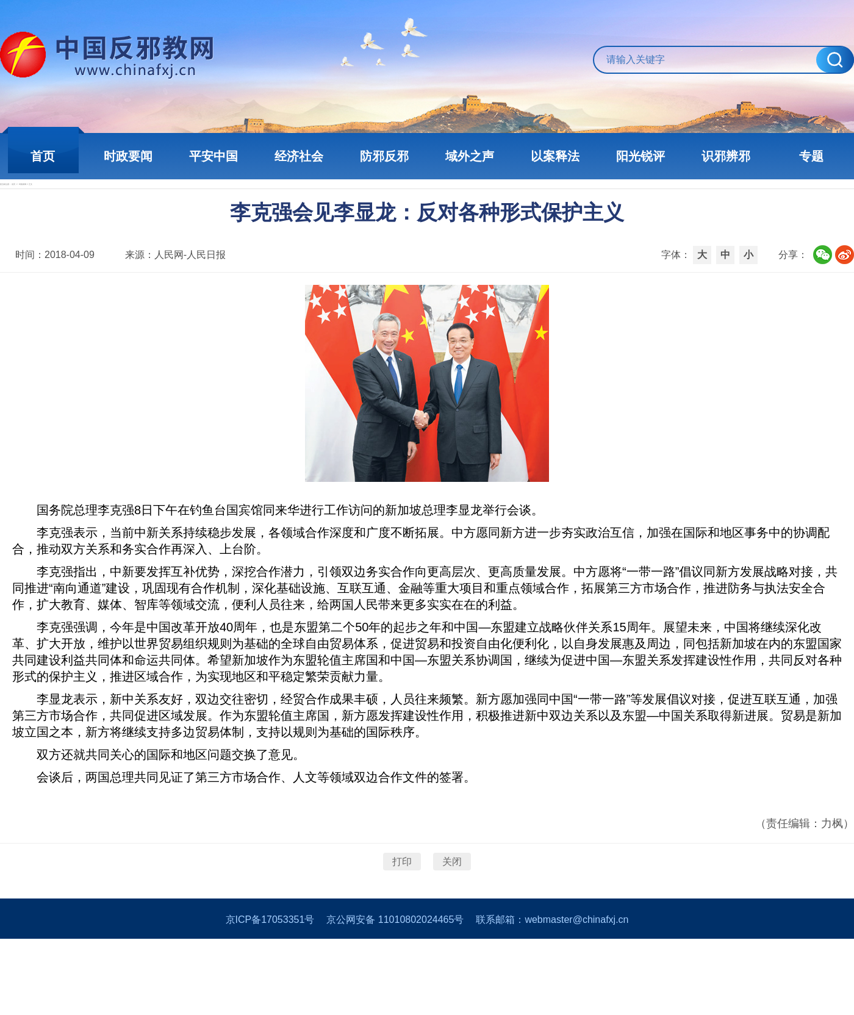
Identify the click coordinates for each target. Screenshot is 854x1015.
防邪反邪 (384, 156)
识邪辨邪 (726, 156)
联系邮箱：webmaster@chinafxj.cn (552, 996)
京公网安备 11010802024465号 (395, 996)
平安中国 (213, 156)
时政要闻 (128, 156)
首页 (42, 156)
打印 (402, 913)
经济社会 (298, 156)
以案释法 (555, 156)
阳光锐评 (640, 156)
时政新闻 (124, 205)
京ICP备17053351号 (270, 996)
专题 (811, 156)
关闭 (452, 913)
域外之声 (469, 156)
